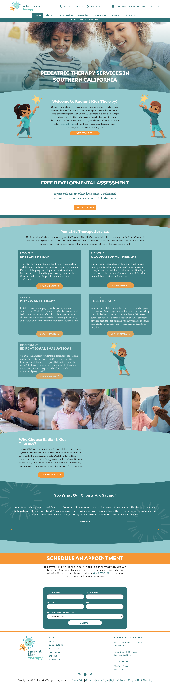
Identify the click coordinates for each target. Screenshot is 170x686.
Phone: (51, 638)
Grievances (90, 680)
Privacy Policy (78, 680)
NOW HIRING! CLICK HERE (85, 19)
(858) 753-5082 (101, 573)
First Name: (54, 629)
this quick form (67, 123)
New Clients (84, 15)
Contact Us (129, 15)
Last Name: (92, 629)
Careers (115, 15)
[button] (2, 515)
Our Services (66, 15)
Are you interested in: (61, 648)
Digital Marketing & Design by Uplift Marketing (131, 680)
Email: (90, 638)
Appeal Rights (102, 680)
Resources (100, 15)
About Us (50, 15)
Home (38, 15)
